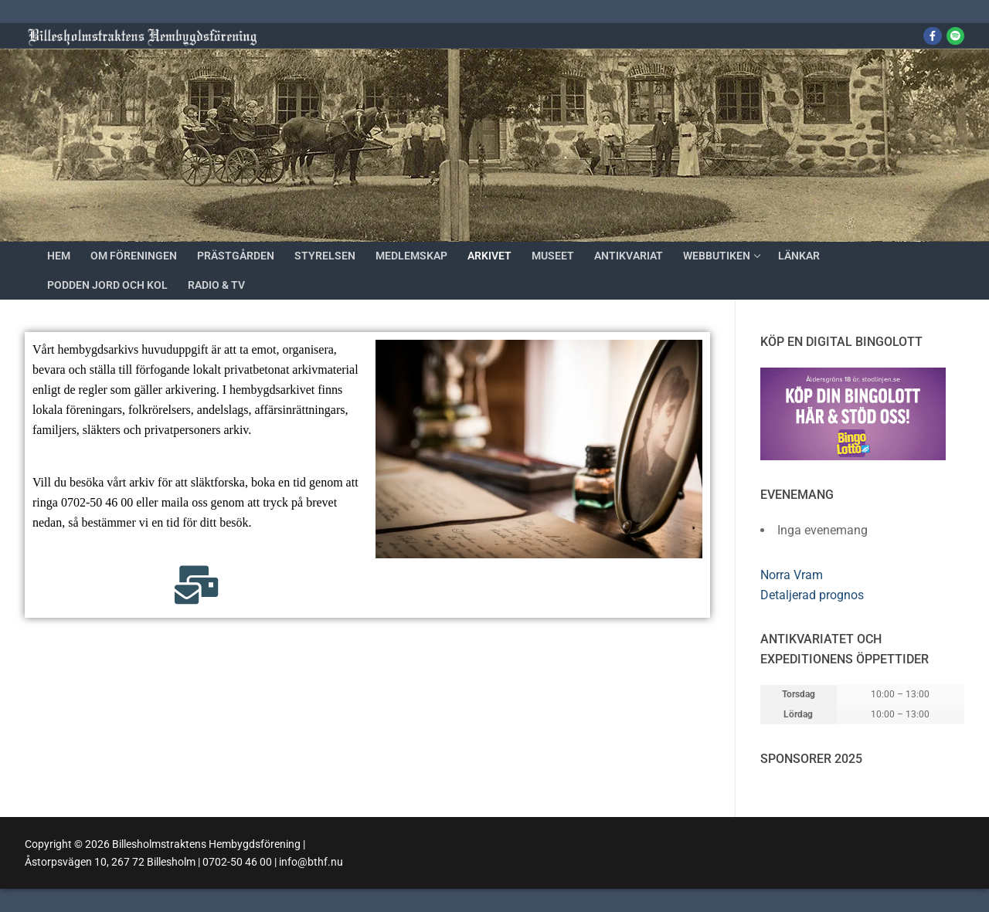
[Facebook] (932, 36)
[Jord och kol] (955, 36)
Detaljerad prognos (812, 595)
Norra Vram (791, 575)
